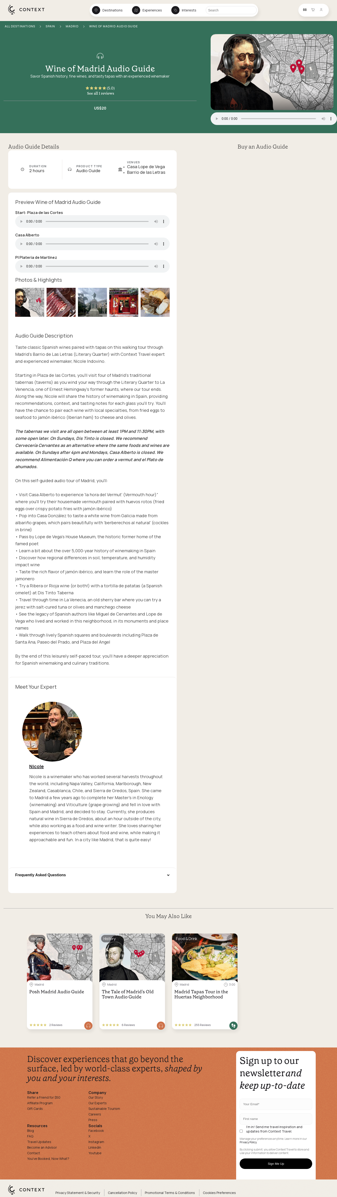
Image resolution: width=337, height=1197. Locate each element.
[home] (28, 14)
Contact (33, 1153)
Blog (30, 1130)
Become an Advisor (42, 1147)
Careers (94, 1114)
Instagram (96, 1142)
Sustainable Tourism (104, 1108)
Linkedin (94, 1147)
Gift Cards (35, 1108)
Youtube (95, 1153)
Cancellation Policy (122, 1192)
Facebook (96, 1130)
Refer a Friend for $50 (43, 1097)
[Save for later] (86, 939)
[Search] (231, 10)
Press (92, 1120)
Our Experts (97, 1103)
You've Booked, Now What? (48, 1158)
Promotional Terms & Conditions (170, 1192)
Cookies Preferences (219, 1192)
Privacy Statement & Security (77, 1192)
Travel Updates (39, 1142)
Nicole (36, 766)
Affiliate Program (40, 1103)
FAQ (30, 1136)
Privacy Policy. (248, 1142)
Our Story (95, 1097)
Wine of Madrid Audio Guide (100, 68)
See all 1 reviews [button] (100, 93)
